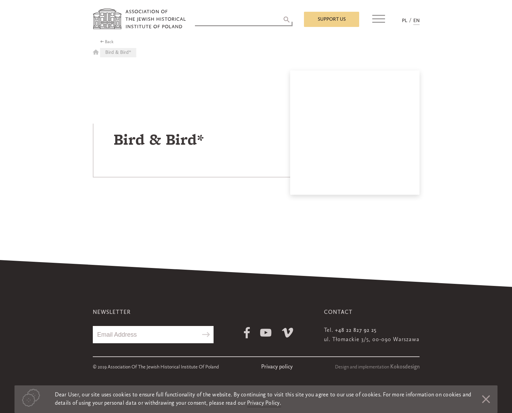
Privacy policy (277, 367)
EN (416, 20)
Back (109, 42)
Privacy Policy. (264, 403)
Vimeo (287, 332)
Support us (332, 19)
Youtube (266, 332)
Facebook (247, 332)
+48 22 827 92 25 (355, 330)
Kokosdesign (405, 367)
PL (404, 20)
